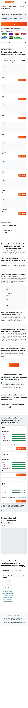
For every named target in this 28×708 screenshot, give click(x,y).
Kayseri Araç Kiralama (8, 595)
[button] (2, 2)
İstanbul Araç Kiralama (8, 580)
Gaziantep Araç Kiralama (8, 593)
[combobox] (5, 11)
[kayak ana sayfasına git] (9, 2)
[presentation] (26, 417)
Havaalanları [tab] (18, 570)
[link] (14, 365)
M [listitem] (3, 77)
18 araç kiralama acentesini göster (9, 510)
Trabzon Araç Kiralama (8, 597)
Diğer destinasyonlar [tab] (7, 570)
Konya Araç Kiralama (7, 591)
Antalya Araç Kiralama (8, 587)
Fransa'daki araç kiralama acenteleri (13, 616)
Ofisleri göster (23, 444)
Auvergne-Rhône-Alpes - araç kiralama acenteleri (13, 618)
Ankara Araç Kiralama (8, 585)
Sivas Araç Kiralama (7, 599)
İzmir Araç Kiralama (7, 582)
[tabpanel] (14, 588)
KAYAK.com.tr (9, 615)
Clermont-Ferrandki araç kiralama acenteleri (13, 620)
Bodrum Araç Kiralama (8, 589)
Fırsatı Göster (22, 79)
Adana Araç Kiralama (7, 601)
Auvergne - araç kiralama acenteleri (13, 619)
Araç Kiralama (16, 615)
